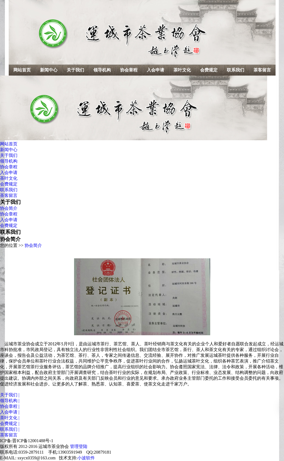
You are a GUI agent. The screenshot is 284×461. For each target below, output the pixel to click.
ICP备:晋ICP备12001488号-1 (26, 440)
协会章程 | (9, 406)
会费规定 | (9, 423)
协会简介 (8, 208)
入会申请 (155, 70)
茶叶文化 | (9, 417)
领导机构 (102, 70)
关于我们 (75, 70)
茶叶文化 (182, 70)
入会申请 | (9, 412)
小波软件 (86, 458)
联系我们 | (9, 429)
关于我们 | (9, 395)
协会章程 (129, 70)
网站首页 (22, 70)
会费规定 (209, 70)
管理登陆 (78, 446)
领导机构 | (9, 400)
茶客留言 (262, 70)
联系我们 (235, 70)
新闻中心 (48, 70)
